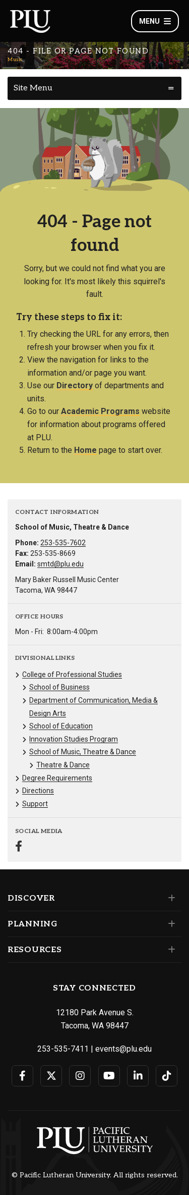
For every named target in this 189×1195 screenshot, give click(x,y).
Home (85, 450)
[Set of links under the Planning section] (169, 924)
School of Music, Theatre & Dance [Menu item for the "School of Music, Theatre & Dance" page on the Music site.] (82, 752)
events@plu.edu (123, 1049)
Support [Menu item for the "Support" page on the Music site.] (35, 804)
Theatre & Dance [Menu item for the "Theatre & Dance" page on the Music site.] (63, 765)
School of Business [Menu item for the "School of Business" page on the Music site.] (59, 687)
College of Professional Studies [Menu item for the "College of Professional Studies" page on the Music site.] (72, 674)
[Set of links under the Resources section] (169, 949)
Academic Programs (100, 411)
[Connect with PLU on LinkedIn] (138, 1075)
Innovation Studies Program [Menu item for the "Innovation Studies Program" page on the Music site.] (73, 739)
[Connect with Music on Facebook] (18, 847)
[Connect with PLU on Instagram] (80, 1075)
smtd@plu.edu (60, 564)
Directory (74, 385)
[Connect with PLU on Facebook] (22, 1075)
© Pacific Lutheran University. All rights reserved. (95, 1175)
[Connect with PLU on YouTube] (109, 1075)
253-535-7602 (63, 543)
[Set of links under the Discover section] (169, 898)
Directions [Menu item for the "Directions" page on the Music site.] (38, 791)
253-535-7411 (63, 1049)
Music (15, 60)
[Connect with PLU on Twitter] (51, 1075)
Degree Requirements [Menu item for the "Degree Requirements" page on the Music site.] (57, 778)
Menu (155, 21)
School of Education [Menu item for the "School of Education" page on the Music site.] (61, 726)
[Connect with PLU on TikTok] (166, 1075)
